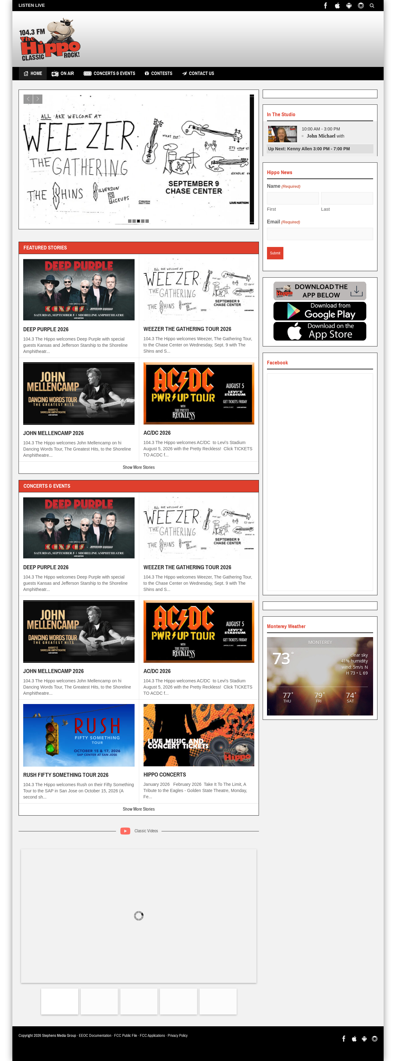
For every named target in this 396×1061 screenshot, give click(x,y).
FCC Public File (125, 1035)
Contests (158, 73)
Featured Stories (45, 247)
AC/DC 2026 (157, 432)
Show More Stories (139, 467)
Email (283, 222)
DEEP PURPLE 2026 (46, 329)
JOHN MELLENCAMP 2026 (53, 433)
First (271, 209)
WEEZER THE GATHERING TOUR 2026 (187, 328)
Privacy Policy (177, 1035)
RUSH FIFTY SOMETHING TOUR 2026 (66, 774)
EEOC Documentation (95, 1035)
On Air (63, 73)
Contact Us (198, 73)
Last (325, 209)
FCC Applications (152, 1035)
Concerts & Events (109, 73)
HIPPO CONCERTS (165, 774)
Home (33, 73)
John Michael (321, 136)
